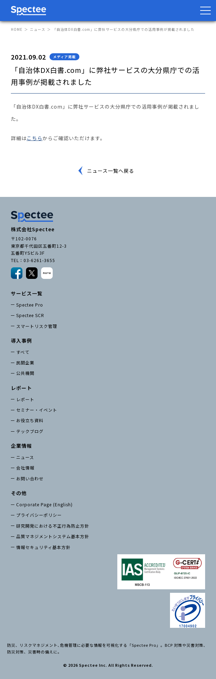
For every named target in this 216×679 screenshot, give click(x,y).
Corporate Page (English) (44, 504)
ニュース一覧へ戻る (110, 170)
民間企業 (25, 362)
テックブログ (30, 431)
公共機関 (25, 373)
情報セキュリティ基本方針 (43, 547)
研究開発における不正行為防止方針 (52, 526)
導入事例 (21, 340)
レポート (25, 399)
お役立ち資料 (30, 420)
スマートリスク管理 (36, 326)
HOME (16, 29)
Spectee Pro (29, 305)
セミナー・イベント (36, 410)
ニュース (37, 29)
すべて (23, 352)
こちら (34, 138)
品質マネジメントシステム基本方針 (52, 536)
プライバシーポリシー (39, 515)
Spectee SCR (30, 315)
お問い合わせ (30, 478)
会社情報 (25, 468)
